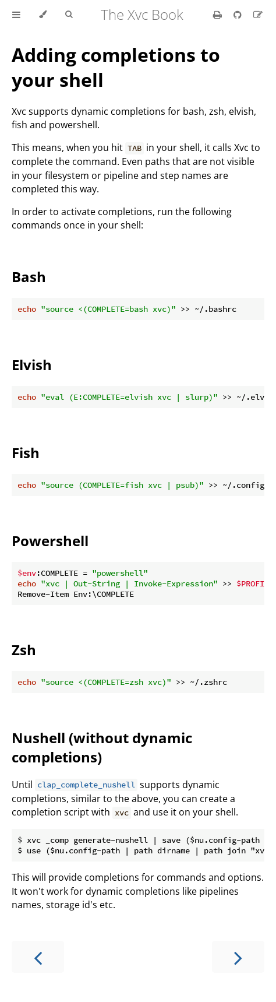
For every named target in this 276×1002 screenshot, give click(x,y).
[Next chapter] (238, 957)
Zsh (24, 649)
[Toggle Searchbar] (69, 14)
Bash (29, 276)
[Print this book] (218, 14)
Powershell (50, 540)
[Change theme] (43, 14)
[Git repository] (239, 14)
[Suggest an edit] (258, 14)
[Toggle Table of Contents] (16, 14)
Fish (26, 452)
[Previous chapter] (38, 957)
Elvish (32, 364)
